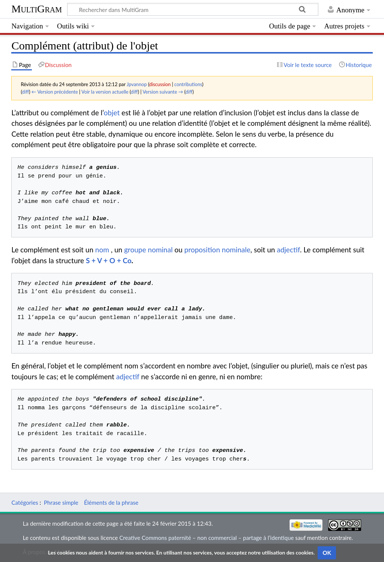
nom (102, 249)
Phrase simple (61, 502)
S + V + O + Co (109, 260)
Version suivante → (162, 92)
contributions (188, 84)
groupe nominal (148, 249)
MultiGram (36, 9)
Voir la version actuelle (104, 92)
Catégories (24, 502)
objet (112, 112)
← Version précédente (55, 92)
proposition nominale (217, 249)
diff (25, 92)
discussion (160, 84)
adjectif (288, 249)
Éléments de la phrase (111, 502)
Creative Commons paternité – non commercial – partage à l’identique (206, 537)
